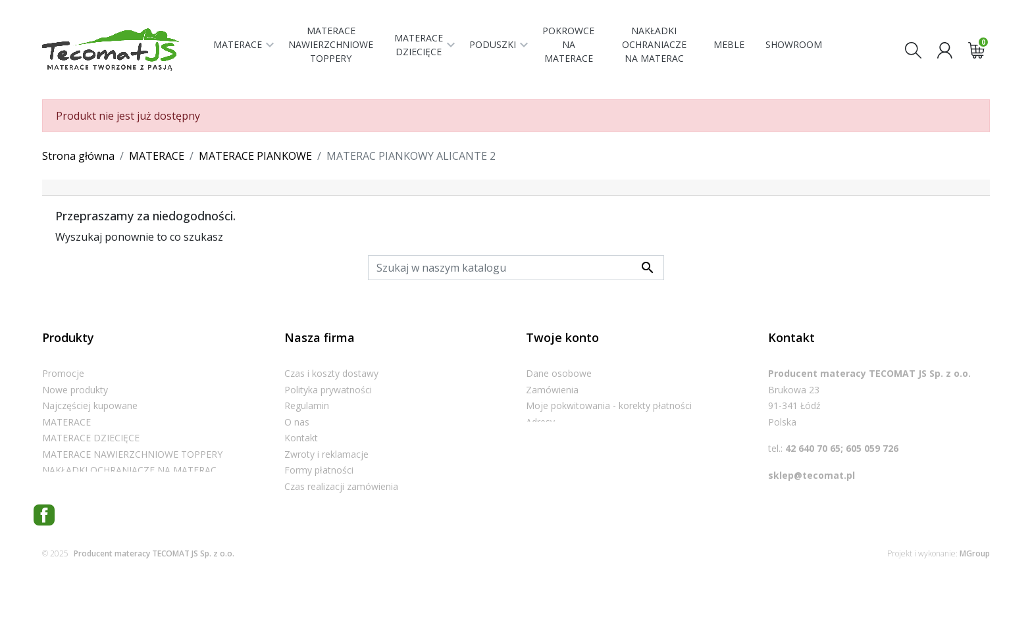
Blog (294, 534)
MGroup (975, 602)
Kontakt (301, 437)
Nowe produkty (75, 389)
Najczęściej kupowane (90, 405)
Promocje (63, 373)
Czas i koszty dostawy (331, 373)
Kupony (542, 437)
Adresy (540, 422)
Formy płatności (318, 470)
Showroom (308, 518)
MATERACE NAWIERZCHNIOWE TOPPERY (132, 454)
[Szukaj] (516, 267)
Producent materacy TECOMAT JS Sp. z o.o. (154, 602)
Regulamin (306, 405)
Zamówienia (552, 389)
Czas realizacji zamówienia (341, 486)
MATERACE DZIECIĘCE (91, 437)
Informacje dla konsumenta (343, 502)
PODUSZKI (65, 486)
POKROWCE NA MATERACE (101, 502)
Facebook (44, 564)
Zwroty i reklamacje (326, 454)
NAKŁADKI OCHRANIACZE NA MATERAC (129, 470)
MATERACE (66, 422)
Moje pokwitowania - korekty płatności (609, 405)
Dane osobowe (559, 373)
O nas (296, 422)
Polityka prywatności (328, 389)
